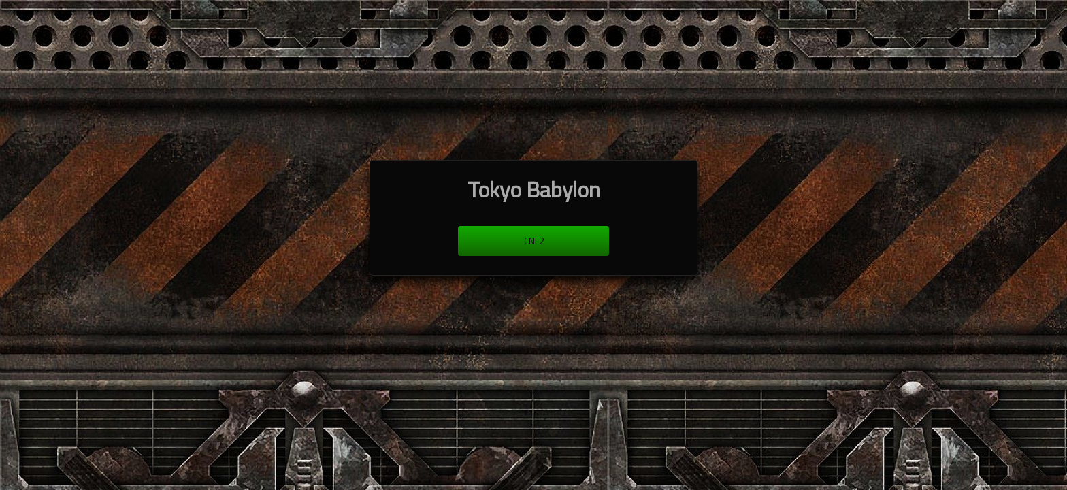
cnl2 (534, 241)
